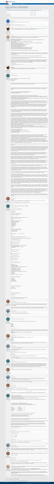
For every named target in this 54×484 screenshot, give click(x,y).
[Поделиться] (46, 19)
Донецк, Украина (8, 72)
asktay (6, 8)
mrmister (8, 23)
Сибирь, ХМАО (8, 450)
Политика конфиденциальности (39, 482)
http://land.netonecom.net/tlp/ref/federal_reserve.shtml (17, 298)
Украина (9, 210)
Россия (9, 41)
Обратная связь (28, 482)
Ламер (8, 313)
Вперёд (15, 18)
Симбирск (9, 25)
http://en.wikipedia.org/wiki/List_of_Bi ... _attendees (17, 64)
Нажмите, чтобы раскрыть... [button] (30, 391)
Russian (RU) (7, 482)
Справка (44, 482)
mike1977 (8, 208)
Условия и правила (33, 482)
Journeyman (8, 39)
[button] (16, 4)
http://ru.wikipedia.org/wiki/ (25, 29)
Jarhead (8, 338)
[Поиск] (47, 4)
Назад (7, 18)
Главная (46, 482)
